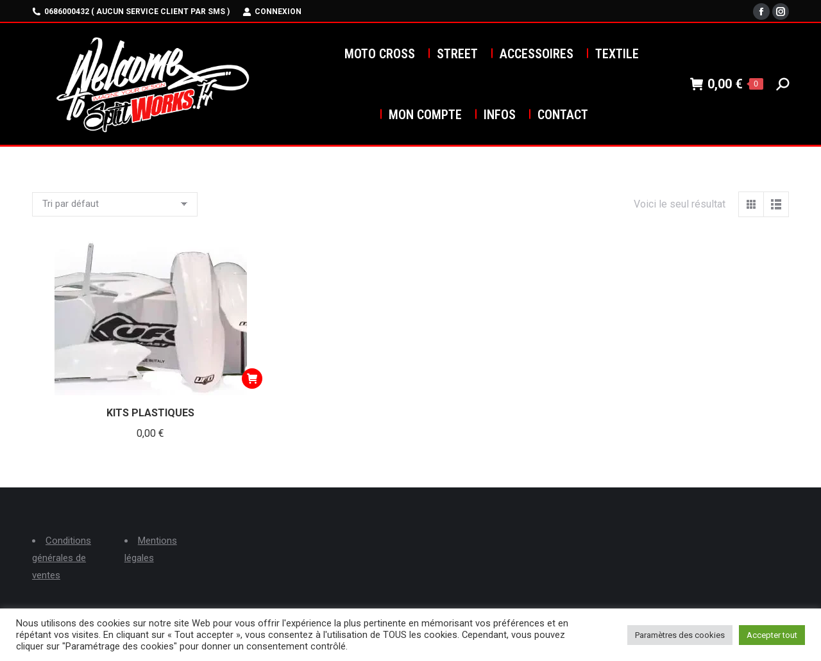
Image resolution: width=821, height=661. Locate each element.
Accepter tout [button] (772, 635)
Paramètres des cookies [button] (680, 635)
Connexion (271, 11)
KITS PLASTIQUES (150, 413)
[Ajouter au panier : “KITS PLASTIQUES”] (252, 378)
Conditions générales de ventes (61, 558)
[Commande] (115, 204)
